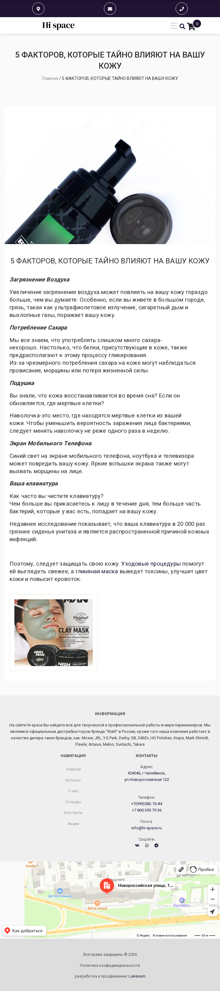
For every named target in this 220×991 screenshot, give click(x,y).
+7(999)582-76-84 (146, 803)
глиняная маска (97, 571)
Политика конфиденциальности (110, 965)
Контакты (73, 812)
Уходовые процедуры (151, 563)
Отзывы (73, 802)
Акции (73, 823)
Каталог (73, 780)
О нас (73, 791)
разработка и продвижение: (110, 976)
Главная (73, 769)
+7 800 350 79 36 (146, 810)
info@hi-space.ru (146, 828)
